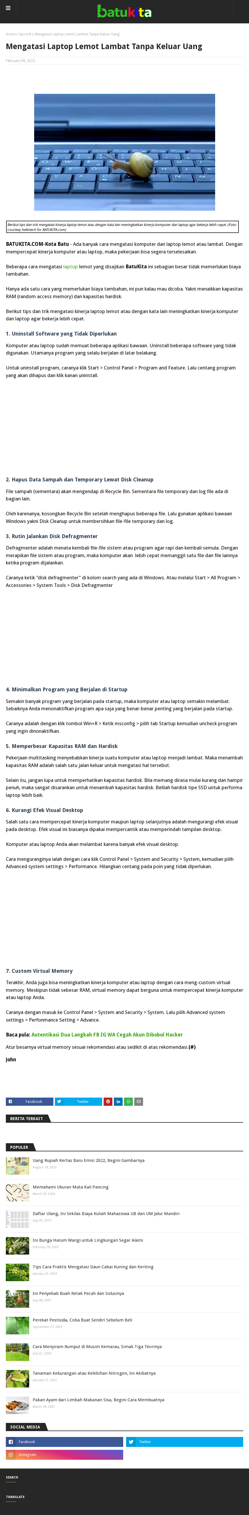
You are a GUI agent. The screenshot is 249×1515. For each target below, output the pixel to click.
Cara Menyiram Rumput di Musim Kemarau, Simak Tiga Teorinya (97, 1346)
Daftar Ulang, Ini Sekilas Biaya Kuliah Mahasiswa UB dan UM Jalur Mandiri (106, 1213)
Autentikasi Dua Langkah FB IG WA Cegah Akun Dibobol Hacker (107, 1035)
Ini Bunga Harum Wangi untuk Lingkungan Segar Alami (88, 1240)
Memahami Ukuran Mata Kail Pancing (71, 1187)
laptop (70, 267)
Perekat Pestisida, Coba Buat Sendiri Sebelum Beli (82, 1320)
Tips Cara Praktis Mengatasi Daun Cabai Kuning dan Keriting (93, 1266)
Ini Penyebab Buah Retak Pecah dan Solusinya (78, 1293)
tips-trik (25, 34)
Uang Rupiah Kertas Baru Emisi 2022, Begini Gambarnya (88, 1160)
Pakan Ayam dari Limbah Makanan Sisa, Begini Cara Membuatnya (98, 1399)
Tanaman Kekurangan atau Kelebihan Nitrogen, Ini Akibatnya (94, 1373)
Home (10, 34)
